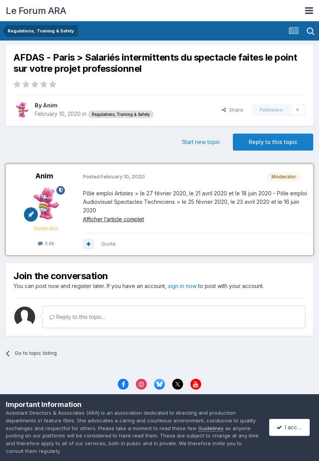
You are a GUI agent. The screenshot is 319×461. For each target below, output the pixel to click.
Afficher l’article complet (113, 219)
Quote (108, 244)
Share (232, 110)
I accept (290, 427)
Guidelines (211, 428)
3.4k (46, 243)
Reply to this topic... (77, 317)
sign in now (182, 286)
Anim (50, 105)
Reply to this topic (273, 142)
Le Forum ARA (36, 10)
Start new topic (201, 142)
